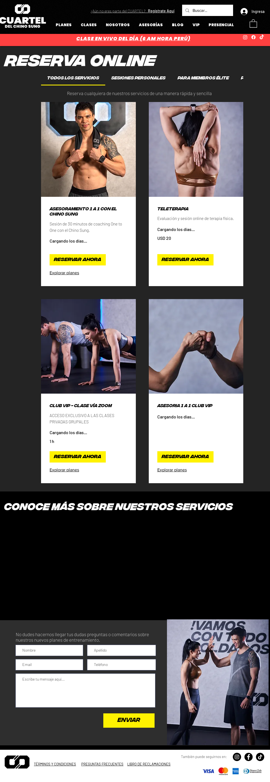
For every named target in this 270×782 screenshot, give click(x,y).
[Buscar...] (207, 10)
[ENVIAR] (129, 720)
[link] (73, 78)
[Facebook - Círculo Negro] (248, 757)
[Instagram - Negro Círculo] (237, 757)
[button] (132, 11)
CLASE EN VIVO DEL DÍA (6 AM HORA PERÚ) (133, 38)
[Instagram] (245, 37)
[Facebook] (253, 37)
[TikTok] (261, 37)
